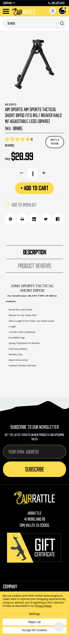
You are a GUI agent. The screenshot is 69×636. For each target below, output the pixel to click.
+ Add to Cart (34, 188)
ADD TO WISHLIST (20, 204)
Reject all (34, 622)
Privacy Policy (43, 606)
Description (34, 252)
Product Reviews (34, 266)
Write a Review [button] (55, 141)
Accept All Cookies (34, 630)
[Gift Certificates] (34, 547)
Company (9, 3)
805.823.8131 (56, 3)
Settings (34, 614)
